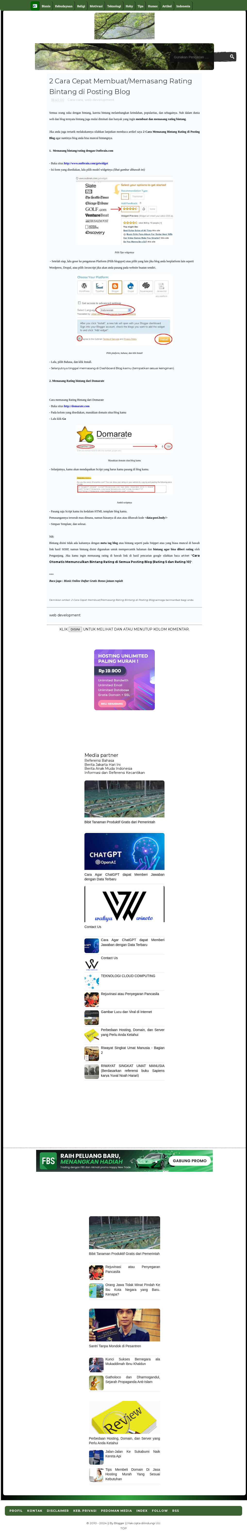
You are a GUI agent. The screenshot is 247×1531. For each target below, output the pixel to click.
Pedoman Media (116, 1511)
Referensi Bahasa (99, 760)
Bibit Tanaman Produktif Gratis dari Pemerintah (119, 822)
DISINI (75, 629)
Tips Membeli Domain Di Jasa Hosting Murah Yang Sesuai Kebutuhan (133, 1474)
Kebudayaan (64, 6)
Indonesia (183, 6)
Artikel (167, 6)
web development (99, 100)
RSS (175, 1511)
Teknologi (114, 6)
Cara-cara (75, 100)
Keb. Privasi (85, 1511)
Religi (81, 6)
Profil (16, 1511)
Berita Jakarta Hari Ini (102, 764)
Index (142, 1511)
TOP (123, 1528)
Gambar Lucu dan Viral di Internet (126, 1012)
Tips (140, 6)
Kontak (34, 1511)
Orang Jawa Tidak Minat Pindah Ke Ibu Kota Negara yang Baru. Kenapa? (133, 1289)
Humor (153, 6)
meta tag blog (109, 543)
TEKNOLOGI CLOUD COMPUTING (128, 976)
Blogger (119, 1523)
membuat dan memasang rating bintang (161, 119)
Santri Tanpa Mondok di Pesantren (115, 1346)
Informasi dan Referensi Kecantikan (114, 772)
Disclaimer (58, 1511)
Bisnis (46, 6)
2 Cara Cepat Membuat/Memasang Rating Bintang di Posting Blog (113, 599)
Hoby (129, 6)
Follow (160, 1511)
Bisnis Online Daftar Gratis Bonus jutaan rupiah (93, 581)
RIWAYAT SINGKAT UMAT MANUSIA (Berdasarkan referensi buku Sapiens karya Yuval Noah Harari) (133, 1070)
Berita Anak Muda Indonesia (108, 768)
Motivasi (96, 6)
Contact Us (92, 927)
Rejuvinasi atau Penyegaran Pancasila (130, 994)
